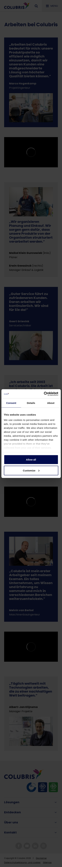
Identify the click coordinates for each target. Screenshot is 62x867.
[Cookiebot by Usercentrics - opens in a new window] (44, 394)
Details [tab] (31, 403)
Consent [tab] (11, 403)
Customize (31, 470)
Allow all (31, 459)
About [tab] (50, 403)
